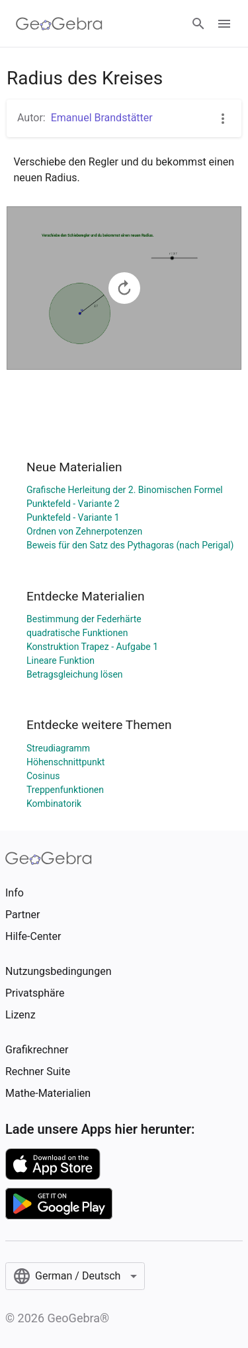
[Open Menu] (224, 24)
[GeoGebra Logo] (59, 23)
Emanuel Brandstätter (102, 117)
